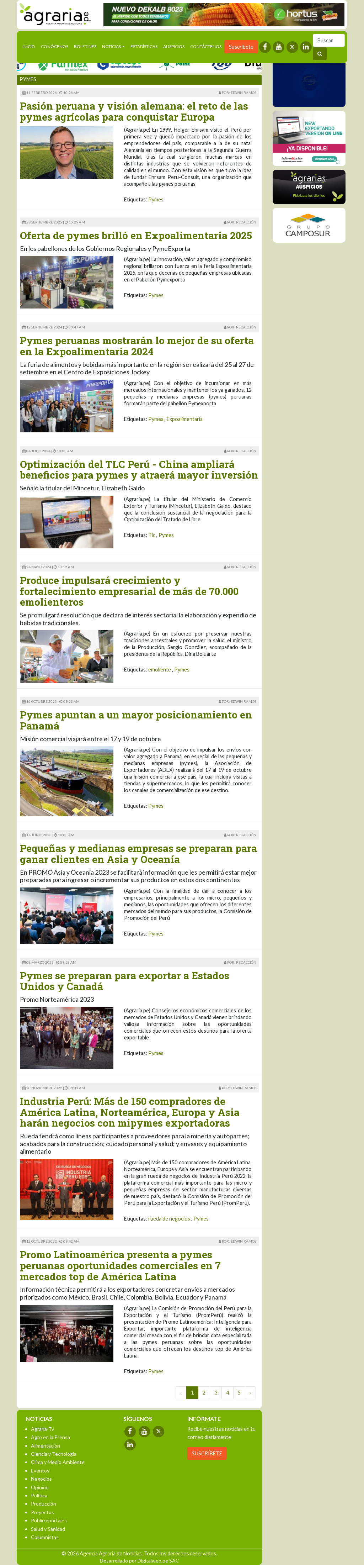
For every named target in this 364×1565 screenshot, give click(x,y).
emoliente (159, 669)
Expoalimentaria (185, 419)
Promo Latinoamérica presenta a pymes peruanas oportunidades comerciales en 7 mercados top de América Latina (120, 1265)
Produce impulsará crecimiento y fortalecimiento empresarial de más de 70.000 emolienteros (129, 591)
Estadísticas (143, 46)
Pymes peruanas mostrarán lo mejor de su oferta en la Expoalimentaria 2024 (137, 346)
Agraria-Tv (42, 1429)
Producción (43, 1504)
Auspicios (173, 46)
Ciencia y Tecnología (53, 1454)
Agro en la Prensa (50, 1437)
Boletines (85, 46)
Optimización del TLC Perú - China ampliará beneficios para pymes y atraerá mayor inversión (139, 470)
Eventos (40, 1470)
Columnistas (45, 1537)
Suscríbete (241, 47)
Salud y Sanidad (48, 1529)
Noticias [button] (112, 46)
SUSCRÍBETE (207, 1453)
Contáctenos (205, 46)
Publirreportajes (49, 1520)
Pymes (156, 199)
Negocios (41, 1479)
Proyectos (42, 1512)
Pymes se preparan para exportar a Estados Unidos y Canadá (124, 981)
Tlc (151, 535)
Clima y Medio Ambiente (58, 1462)
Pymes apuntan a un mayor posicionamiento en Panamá (136, 720)
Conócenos (54, 46)
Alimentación (45, 1446)
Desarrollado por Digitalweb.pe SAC (139, 1561)
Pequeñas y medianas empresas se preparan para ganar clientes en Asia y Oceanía (138, 854)
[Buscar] (329, 40)
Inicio (30, 46)
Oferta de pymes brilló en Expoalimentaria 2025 (136, 235)
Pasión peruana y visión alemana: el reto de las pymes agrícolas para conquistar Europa (134, 111)
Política (39, 1495)
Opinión (40, 1487)
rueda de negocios (169, 1219)
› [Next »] (250, 1393)
